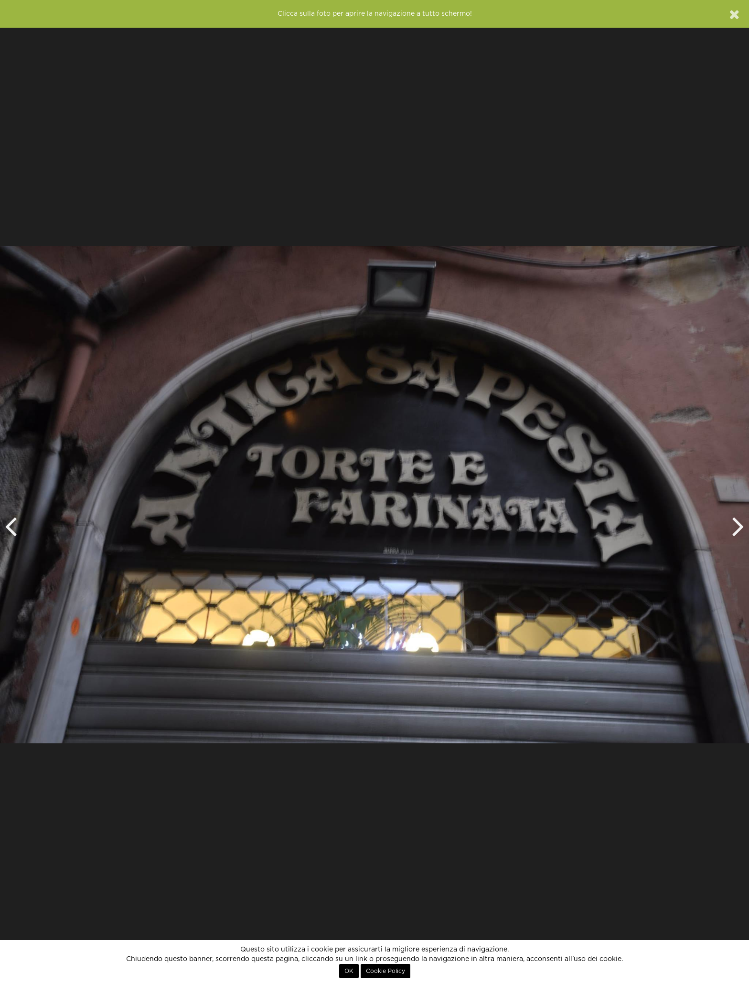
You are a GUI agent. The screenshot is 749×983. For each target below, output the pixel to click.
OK (348, 971)
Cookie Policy (385, 971)
